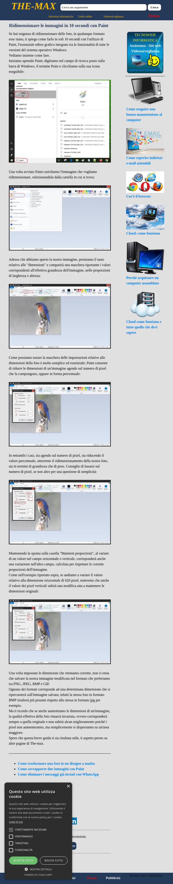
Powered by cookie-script (38, 874)
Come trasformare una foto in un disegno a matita (56, 763)
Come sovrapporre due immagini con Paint (51, 769)
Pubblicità (113, 878)
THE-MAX (33, 6)
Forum (154, 16)
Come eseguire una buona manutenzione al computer (144, 114)
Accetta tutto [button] (23, 860)
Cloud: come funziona (143, 233)
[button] (38, 868)
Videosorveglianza (113, 16)
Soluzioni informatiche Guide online (70, 16)
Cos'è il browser (138, 196)
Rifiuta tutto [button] (53, 860)
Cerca (154, 7)
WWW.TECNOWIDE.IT (145, 70)
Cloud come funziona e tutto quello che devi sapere (143, 327)
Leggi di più (16, 821)
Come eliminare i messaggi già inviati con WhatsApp (58, 774)
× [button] (68, 786)
